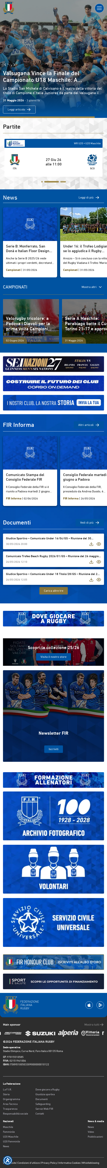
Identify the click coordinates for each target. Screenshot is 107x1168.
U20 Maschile (10, 1136)
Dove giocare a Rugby (47, 1089)
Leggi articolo (19, 109)
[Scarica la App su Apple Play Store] (89, 1005)
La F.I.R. (7, 1089)
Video (91, 1131)
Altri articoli (89, 425)
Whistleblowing (90, 1162)
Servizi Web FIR (44, 1108)
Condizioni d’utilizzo (29, 1162)
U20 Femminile (11, 1141)
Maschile (8, 1126)
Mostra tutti (94, 1024)
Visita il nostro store (53, 657)
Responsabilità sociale (15, 1113)
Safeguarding (42, 1103)
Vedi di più (90, 522)
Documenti (41, 1099)
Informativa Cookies (69, 1162)
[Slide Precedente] (5, 65)
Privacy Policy (49, 1162)
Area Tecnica (10, 1103)
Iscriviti (53, 749)
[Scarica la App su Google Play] (100, 1005)
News (6, 1146)
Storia (6, 1094)
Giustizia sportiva (45, 1094)
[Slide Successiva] (14, 65)
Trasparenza (10, 1108)
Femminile (9, 1131)
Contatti (39, 1113)
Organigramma (11, 1099)
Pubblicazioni (95, 1136)
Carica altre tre (53, 590)
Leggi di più (89, 197)
